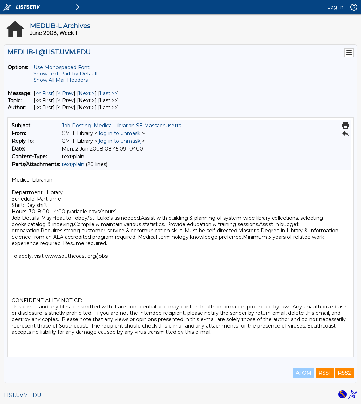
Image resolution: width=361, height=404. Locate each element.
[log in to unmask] (119, 133)
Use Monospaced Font (61, 67)
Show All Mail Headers (60, 80)
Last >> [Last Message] (108, 93)
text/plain (73, 164)
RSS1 (324, 373)
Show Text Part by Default (65, 74)
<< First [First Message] (44, 93)
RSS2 (344, 373)
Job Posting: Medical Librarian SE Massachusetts (121, 125)
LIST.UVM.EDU (22, 395)
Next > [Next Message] (87, 93)
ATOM (303, 373)
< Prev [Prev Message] (66, 93)
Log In (335, 7)
